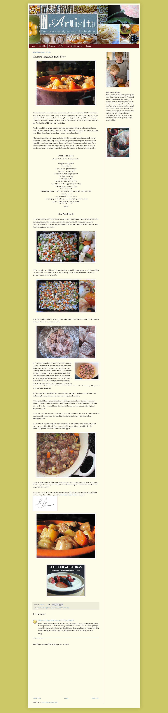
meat (39, 608)
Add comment (38, 639)
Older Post (95, 698)
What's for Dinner (64, 608)
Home (33, 46)
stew (56, 608)
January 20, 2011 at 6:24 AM (64, 620)
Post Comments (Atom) (49, 702)
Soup (53, 608)
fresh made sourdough (68, 495)
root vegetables (46, 608)
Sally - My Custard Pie (46, 620)
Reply (40, 633)
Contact (88, 46)
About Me (42, 46)
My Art (61, 46)
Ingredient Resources (74, 46)
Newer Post (37, 698)
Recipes (52, 46)
